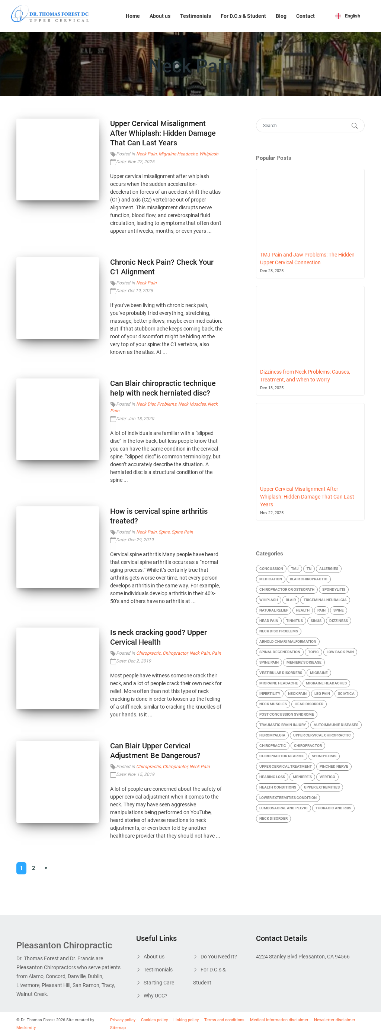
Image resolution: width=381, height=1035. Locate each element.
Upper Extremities (322, 787)
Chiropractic (148, 653)
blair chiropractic (308, 579)
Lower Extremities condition (288, 798)
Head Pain (268, 621)
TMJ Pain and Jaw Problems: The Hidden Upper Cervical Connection (307, 258)
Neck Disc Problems (156, 404)
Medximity (26, 1027)
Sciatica (346, 693)
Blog (281, 16)
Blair (291, 600)
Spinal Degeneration (279, 652)
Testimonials (195, 16)
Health (303, 610)
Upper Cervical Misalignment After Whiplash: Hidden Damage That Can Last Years (163, 133)
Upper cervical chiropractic (322, 735)
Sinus (316, 621)
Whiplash (208, 154)
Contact (305, 16)
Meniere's (302, 777)
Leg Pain (322, 693)
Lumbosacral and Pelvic (283, 808)
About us (160, 16)
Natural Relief (273, 610)
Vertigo (327, 777)
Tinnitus (294, 621)
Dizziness (338, 621)
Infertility (269, 693)
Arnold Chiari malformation (287, 641)
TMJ (295, 569)
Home (133, 16)
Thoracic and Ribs (333, 808)
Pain (216, 653)
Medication (270, 579)
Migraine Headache (178, 154)
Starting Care (159, 983)
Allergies (328, 569)
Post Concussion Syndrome (286, 714)
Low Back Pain (340, 652)
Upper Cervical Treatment (285, 766)
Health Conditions (277, 787)
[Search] (303, 125)
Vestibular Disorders (280, 673)
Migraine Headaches (326, 683)
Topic (313, 652)
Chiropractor (175, 653)
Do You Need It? (219, 957)
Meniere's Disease (303, 662)
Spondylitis (333, 589)
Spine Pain (182, 532)
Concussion (271, 569)
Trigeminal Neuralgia (325, 600)
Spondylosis (324, 756)
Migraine (319, 673)
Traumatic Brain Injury (282, 725)
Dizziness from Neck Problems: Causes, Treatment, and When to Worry (305, 376)
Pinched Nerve (334, 766)
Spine (164, 532)
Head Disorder (309, 704)
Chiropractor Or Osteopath (286, 589)
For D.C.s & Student (243, 16)
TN (309, 569)
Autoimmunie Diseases (336, 725)
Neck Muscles (192, 404)
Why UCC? (155, 996)
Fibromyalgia (272, 735)
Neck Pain (146, 154)
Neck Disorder (273, 818)
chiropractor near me (281, 756)
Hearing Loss (272, 777)
